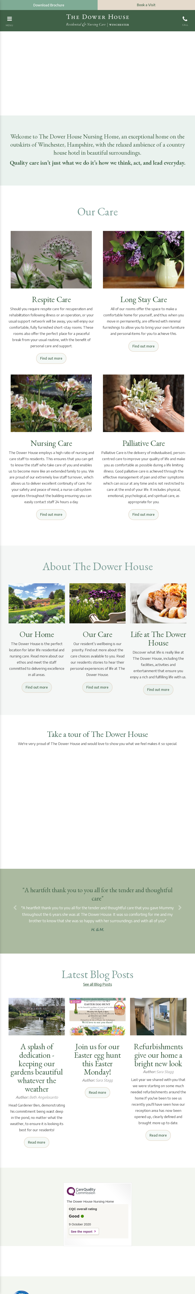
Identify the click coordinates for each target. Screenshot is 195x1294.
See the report (81, 1231)
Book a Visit (146, 5)
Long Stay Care (143, 299)
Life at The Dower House (158, 638)
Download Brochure (49, 5)
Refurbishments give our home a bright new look (158, 1055)
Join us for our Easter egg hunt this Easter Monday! (97, 1059)
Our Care (97, 634)
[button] (15, 908)
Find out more (51, 358)
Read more (36, 1142)
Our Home (36, 634)
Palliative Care (143, 443)
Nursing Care (51, 443)
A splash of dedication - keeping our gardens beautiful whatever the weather (36, 1067)
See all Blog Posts (97, 984)
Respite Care (51, 299)
